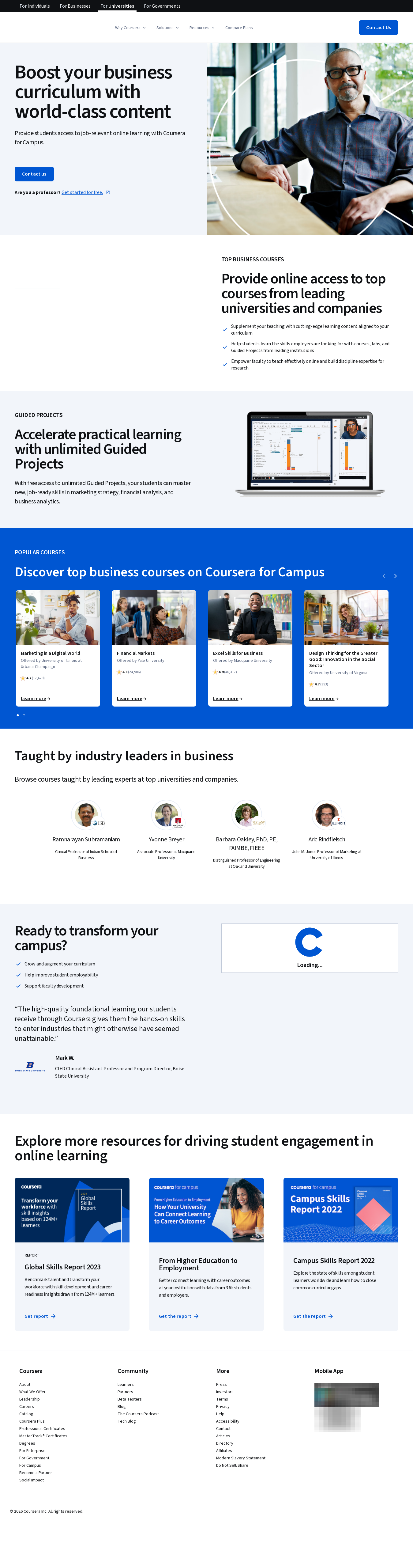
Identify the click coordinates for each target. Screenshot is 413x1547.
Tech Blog (127, 1421)
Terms (222, 1399)
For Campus (30, 1465)
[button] (131, 28)
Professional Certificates (42, 1429)
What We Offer (32, 1392)
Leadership (29, 1399)
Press (221, 1385)
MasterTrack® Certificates (43, 1436)
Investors (225, 1392)
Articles (223, 1436)
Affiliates (224, 1451)
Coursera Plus (32, 1421)
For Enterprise (32, 1451)
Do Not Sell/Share (232, 1465)
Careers (26, 1407)
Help (220, 1414)
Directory (224, 1443)
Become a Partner (35, 1473)
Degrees (27, 1443)
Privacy (223, 1407)
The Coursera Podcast (138, 1414)
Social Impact (31, 1480)
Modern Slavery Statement (240, 1458)
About (24, 1385)
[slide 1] (18, 715)
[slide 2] (24, 715)
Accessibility (227, 1421)
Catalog (26, 1414)
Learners (126, 1385)
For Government (34, 1458)
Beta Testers (130, 1399)
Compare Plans (239, 28)
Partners (125, 1392)
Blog (122, 1407)
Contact (223, 1429)
